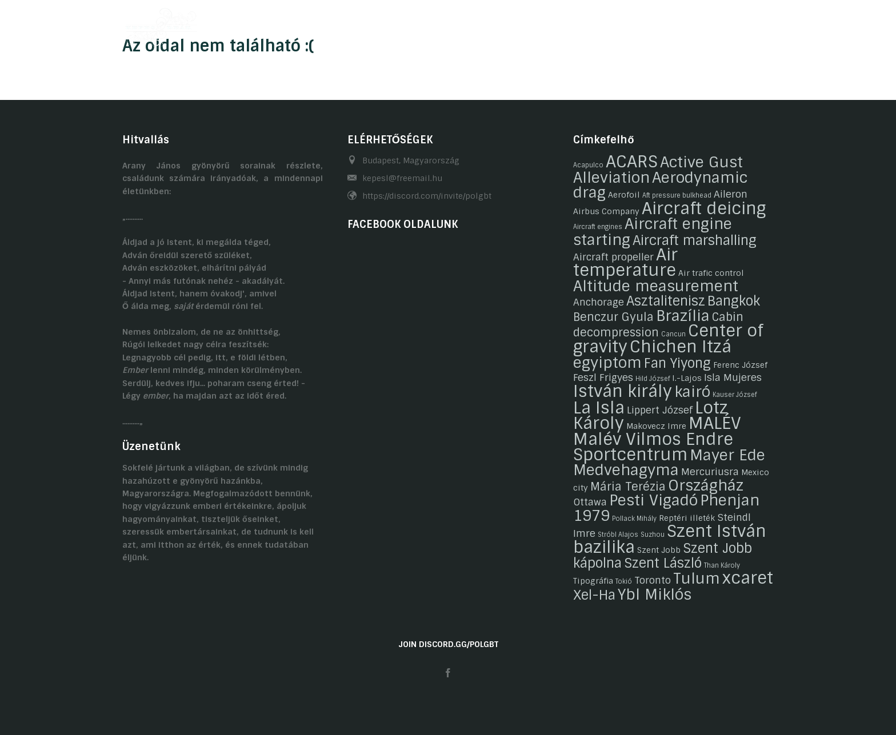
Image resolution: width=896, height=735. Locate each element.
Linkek (705, 24)
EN (768, 24)
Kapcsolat (649, 24)
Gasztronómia (577, 24)
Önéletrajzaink (377, 24)
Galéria (510, 24)
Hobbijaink (451, 24)
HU (746, 24)
